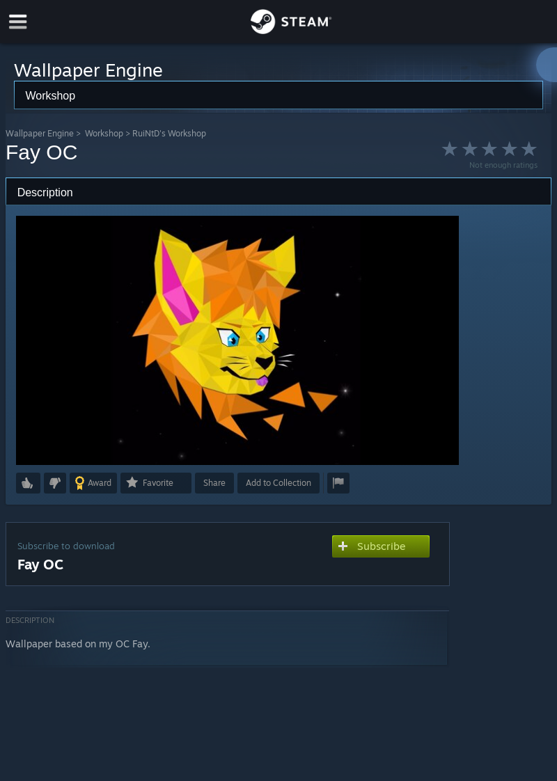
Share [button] (214, 483)
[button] (28, 483)
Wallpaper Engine (40, 133)
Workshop (104, 133)
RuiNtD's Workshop (169, 133)
